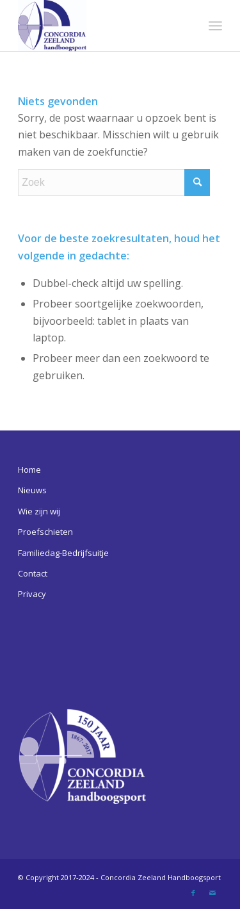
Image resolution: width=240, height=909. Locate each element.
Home (29, 469)
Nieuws (32, 490)
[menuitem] (215, 25)
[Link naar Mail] (212, 893)
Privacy (32, 594)
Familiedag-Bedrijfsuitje (63, 553)
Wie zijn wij (39, 511)
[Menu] (215, 25)
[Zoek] (114, 182)
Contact (32, 573)
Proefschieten (45, 531)
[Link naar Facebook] (193, 893)
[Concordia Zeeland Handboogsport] (99, 25)
